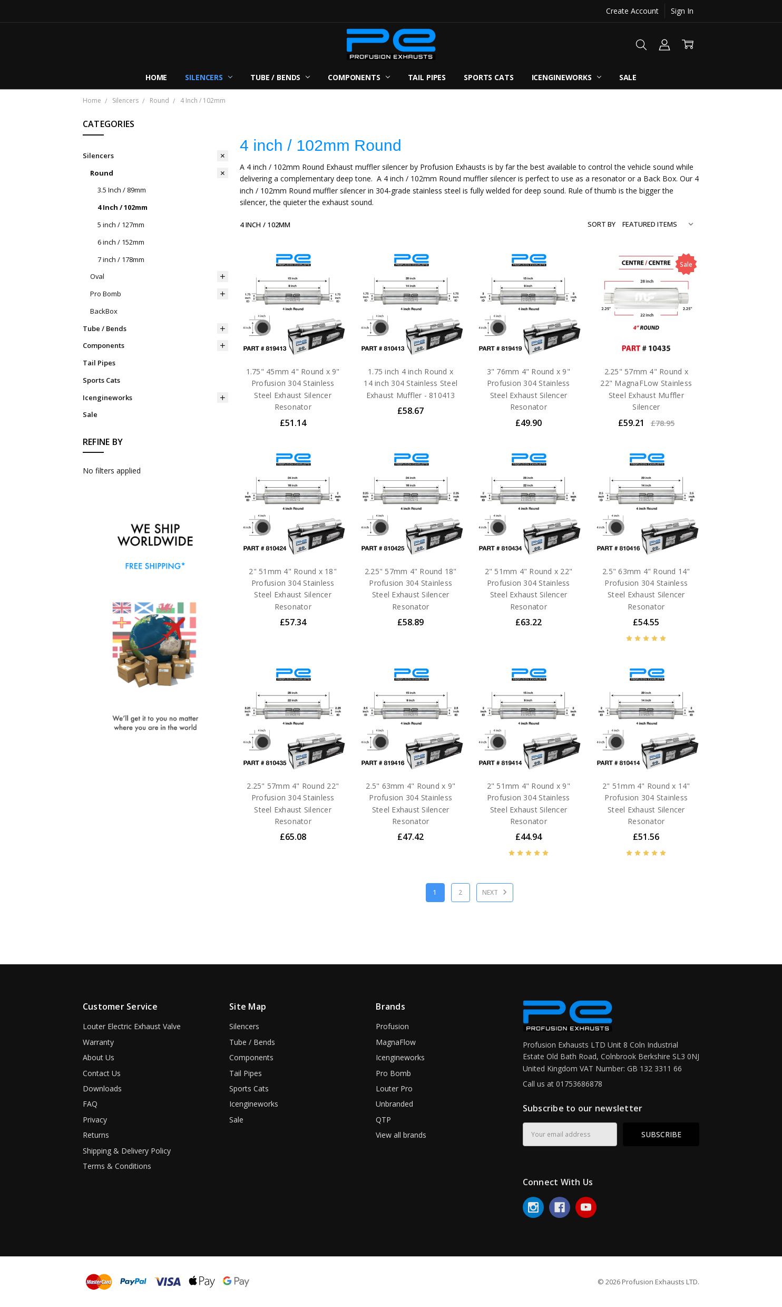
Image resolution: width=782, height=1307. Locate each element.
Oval (97, 276)
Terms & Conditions (117, 1166)
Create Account (632, 11)
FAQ (90, 1104)
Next (496, 892)
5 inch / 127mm (120, 224)
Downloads (102, 1088)
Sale (628, 77)
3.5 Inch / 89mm (121, 190)
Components (358, 77)
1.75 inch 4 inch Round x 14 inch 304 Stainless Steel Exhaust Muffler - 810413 (410, 383)
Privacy (95, 1120)
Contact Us (102, 1073)
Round (101, 173)
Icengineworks (566, 77)
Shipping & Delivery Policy (127, 1151)
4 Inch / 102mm (122, 207)
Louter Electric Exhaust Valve (132, 1026)
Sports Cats (488, 77)
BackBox (104, 311)
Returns (96, 1135)
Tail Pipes (427, 77)
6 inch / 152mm (120, 242)
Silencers (208, 77)
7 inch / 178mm (120, 259)
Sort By (601, 224)
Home (156, 77)
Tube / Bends (280, 77)
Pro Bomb (105, 293)
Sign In (682, 11)
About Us (98, 1057)
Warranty (98, 1042)
